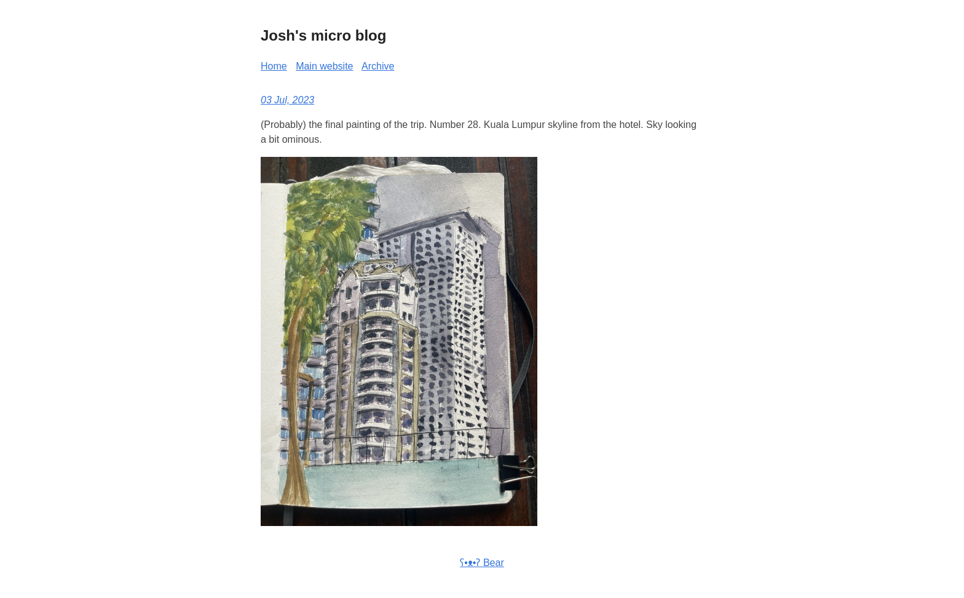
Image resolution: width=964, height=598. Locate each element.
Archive (378, 66)
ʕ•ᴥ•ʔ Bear (482, 562)
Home (274, 66)
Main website (324, 66)
